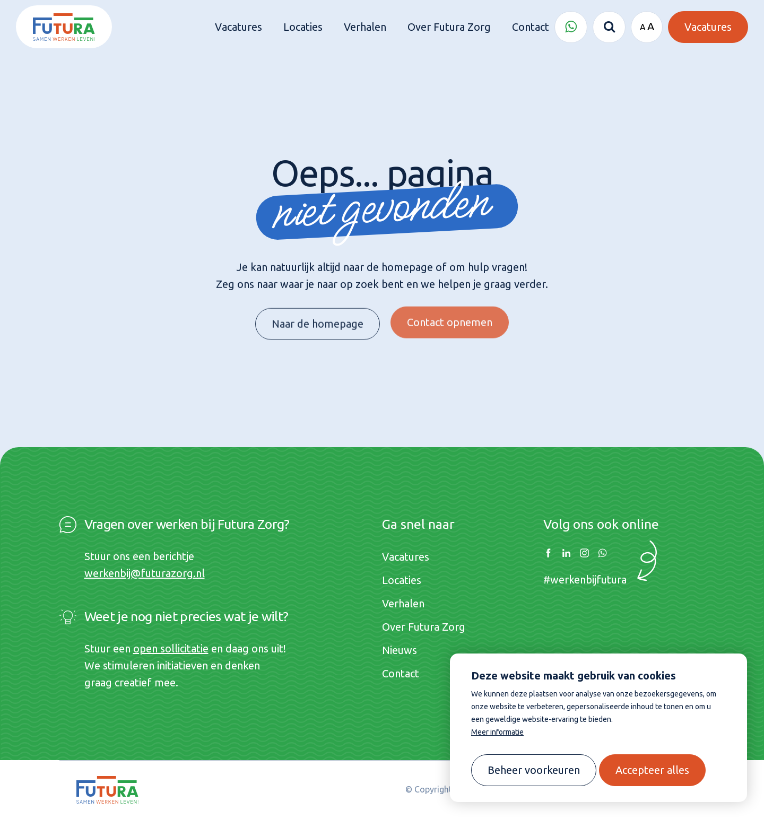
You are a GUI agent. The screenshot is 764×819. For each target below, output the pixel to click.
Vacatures (405, 557)
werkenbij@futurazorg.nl (144, 573)
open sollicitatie (171, 648)
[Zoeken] (609, 27)
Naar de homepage (317, 321)
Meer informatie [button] (497, 732)
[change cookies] (533, 770)
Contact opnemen (449, 316)
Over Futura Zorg (423, 627)
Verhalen (403, 603)
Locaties (401, 580)
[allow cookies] (652, 770)
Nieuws (399, 650)
